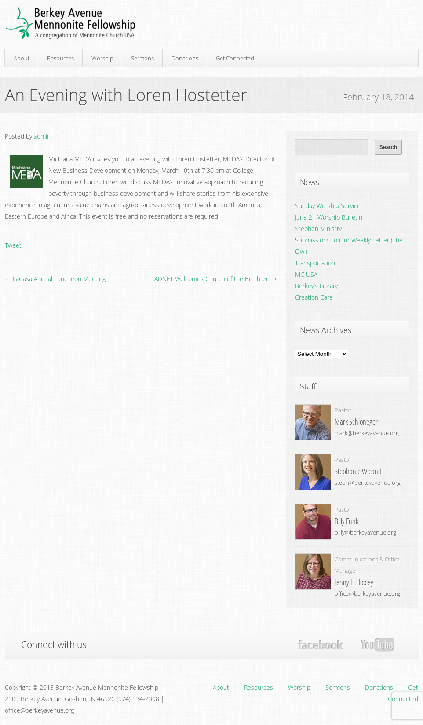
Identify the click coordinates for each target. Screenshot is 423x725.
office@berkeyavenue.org (367, 593)
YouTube (377, 645)
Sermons (142, 58)
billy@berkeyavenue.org (365, 532)
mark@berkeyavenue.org (367, 433)
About (21, 58)
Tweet (13, 245)
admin (42, 136)
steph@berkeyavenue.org (368, 483)
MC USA (306, 274)
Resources (60, 58)
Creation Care (314, 297)
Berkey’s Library (316, 286)
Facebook (320, 645)
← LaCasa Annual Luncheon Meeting (55, 279)
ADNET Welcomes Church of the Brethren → (215, 279)
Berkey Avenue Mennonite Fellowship (70, 23)
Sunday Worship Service (328, 205)
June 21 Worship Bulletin (328, 217)
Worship (102, 58)
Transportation (315, 263)
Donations (184, 58)
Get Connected (235, 58)
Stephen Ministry (318, 228)
